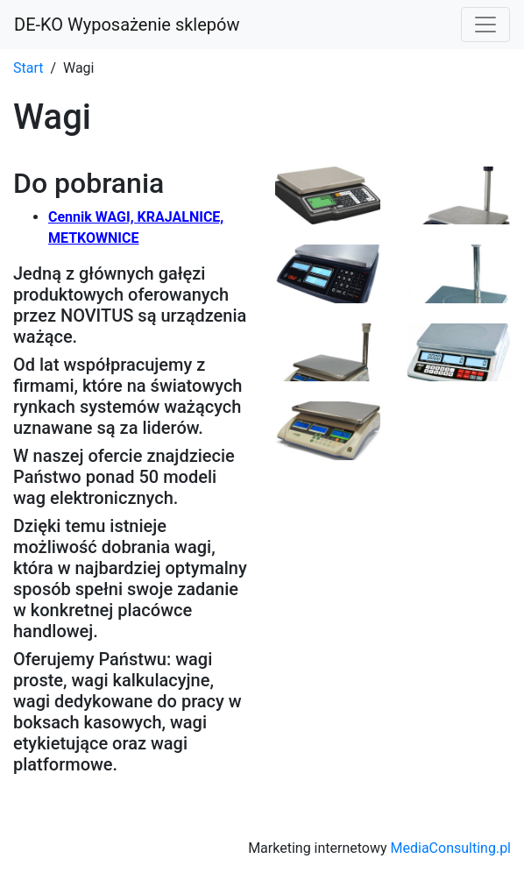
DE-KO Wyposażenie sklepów (126, 24)
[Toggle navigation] (485, 24)
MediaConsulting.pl (451, 848)
